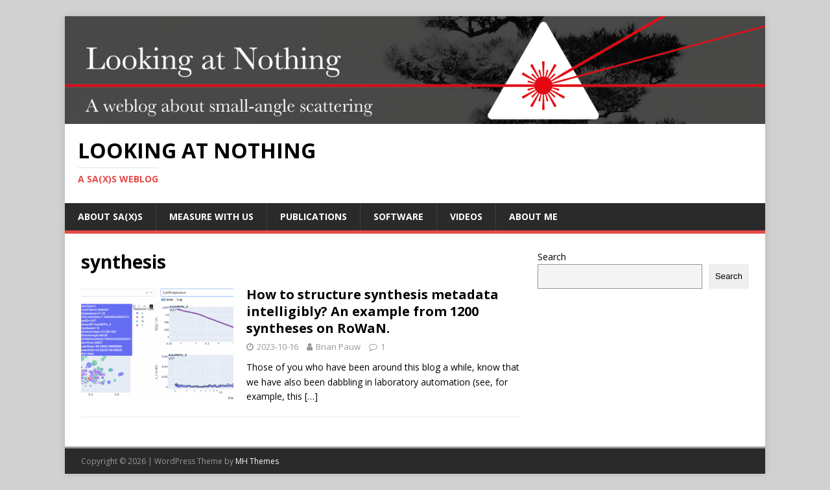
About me (533, 216)
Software (398, 216)
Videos (466, 216)
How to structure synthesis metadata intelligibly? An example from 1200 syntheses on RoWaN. (372, 311)
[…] (311, 396)
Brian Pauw (338, 346)
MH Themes (257, 461)
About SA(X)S (110, 216)
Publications (313, 216)
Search (552, 257)
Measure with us (211, 216)
